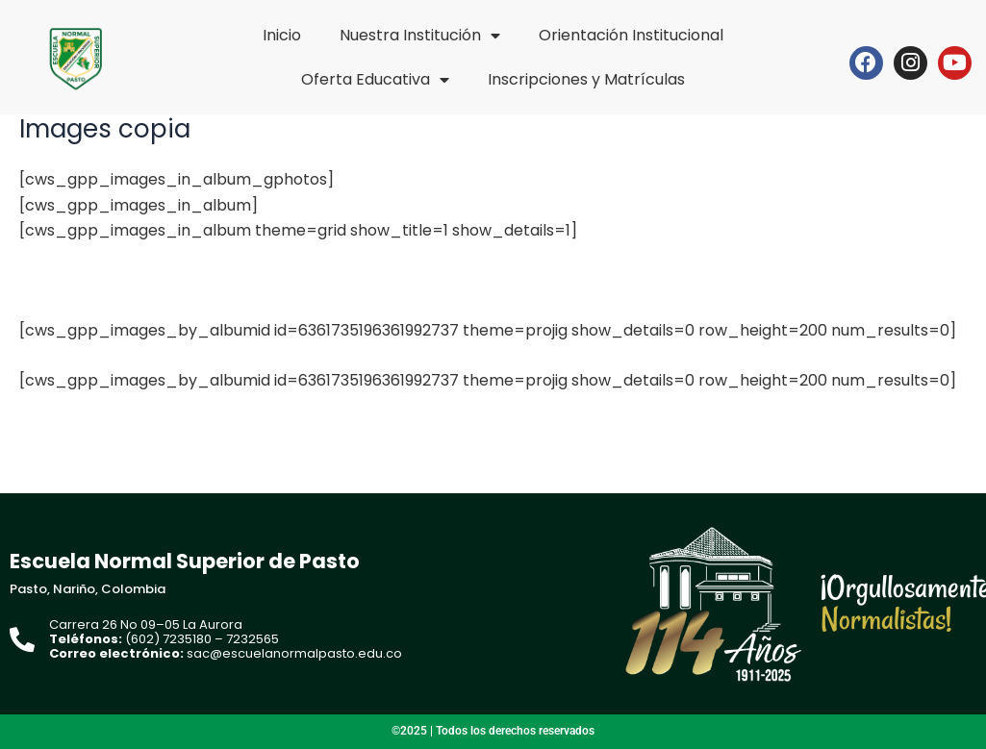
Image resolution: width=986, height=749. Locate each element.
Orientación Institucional (631, 35)
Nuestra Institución (420, 35)
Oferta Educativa (375, 79)
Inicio (282, 35)
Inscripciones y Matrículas (586, 79)
